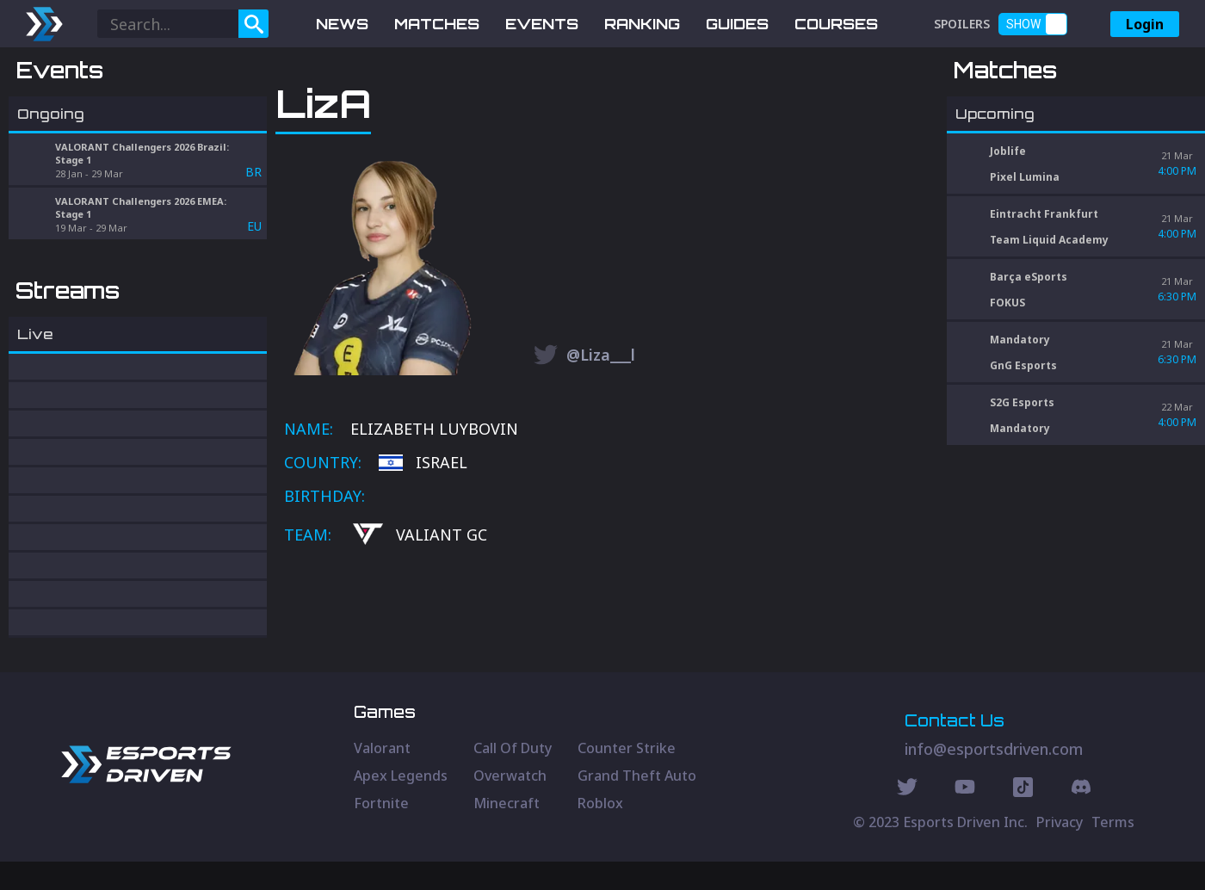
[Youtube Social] (965, 818)
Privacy (1059, 850)
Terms (1112, 850)
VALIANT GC (420, 625)
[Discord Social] (1023, 818)
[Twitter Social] (907, 818)
